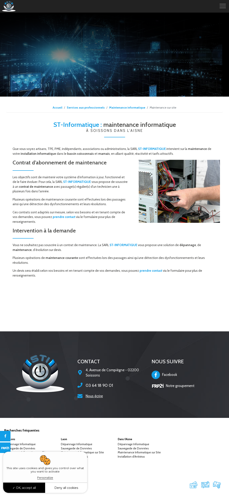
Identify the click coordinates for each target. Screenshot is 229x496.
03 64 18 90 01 (99, 385)
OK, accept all (24, 488)
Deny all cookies (66, 488)
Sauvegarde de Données (19, 448)
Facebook (164, 375)
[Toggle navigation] (222, 6)
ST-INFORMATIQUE (152, 149)
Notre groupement (173, 385)
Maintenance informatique (127, 107)
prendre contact (64, 217)
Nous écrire (94, 396)
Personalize (45, 477)
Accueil (57, 107)
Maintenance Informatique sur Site (139, 452)
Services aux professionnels (86, 107)
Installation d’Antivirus (131, 456)
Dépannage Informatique (20, 444)
